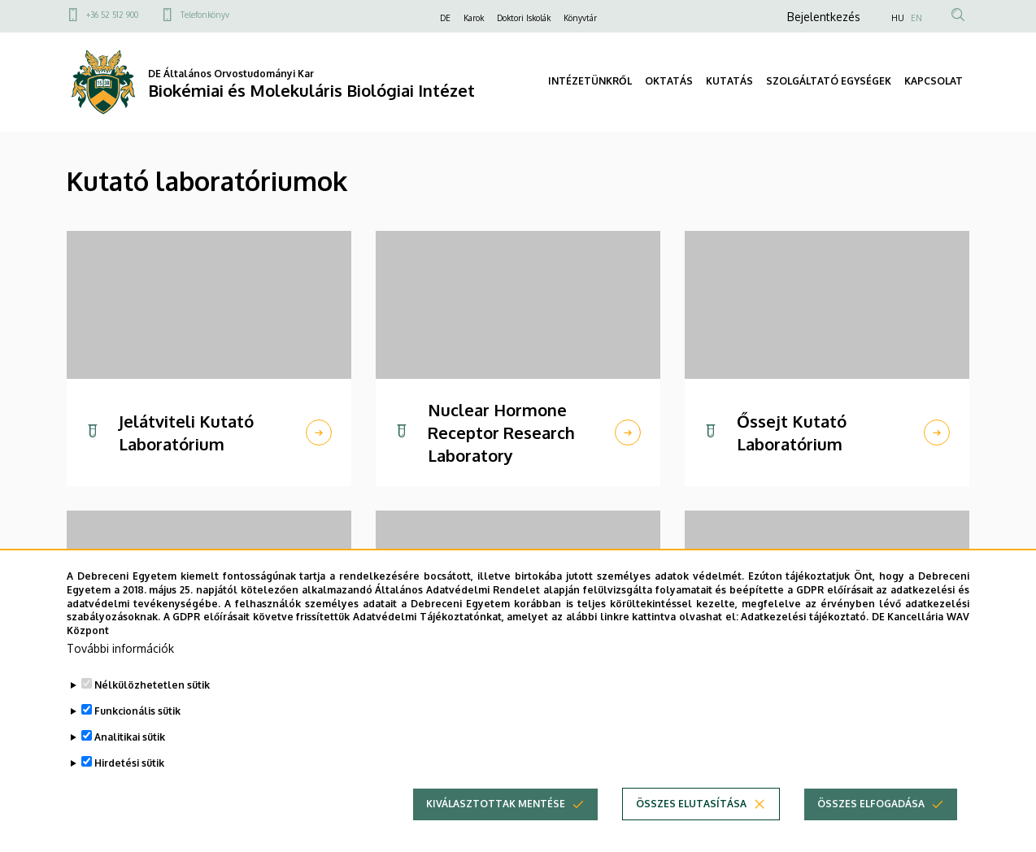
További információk (120, 650)
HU (897, 18)
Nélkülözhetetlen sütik (152, 686)
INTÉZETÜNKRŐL (590, 81)
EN (916, 18)
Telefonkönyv (205, 15)
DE (445, 18)
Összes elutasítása (691, 805)
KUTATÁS (729, 81)
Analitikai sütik (129, 738)
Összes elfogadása (871, 805)
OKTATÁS (669, 81)
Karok (474, 18)
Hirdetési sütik (129, 765)
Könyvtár (580, 18)
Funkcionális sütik (137, 712)
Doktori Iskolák (524, 18)
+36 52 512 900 (112, 15)
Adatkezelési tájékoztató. (804, 618)
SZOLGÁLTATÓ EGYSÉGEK (828, 81)
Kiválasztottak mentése (495, 805)
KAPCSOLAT (933, 81)
